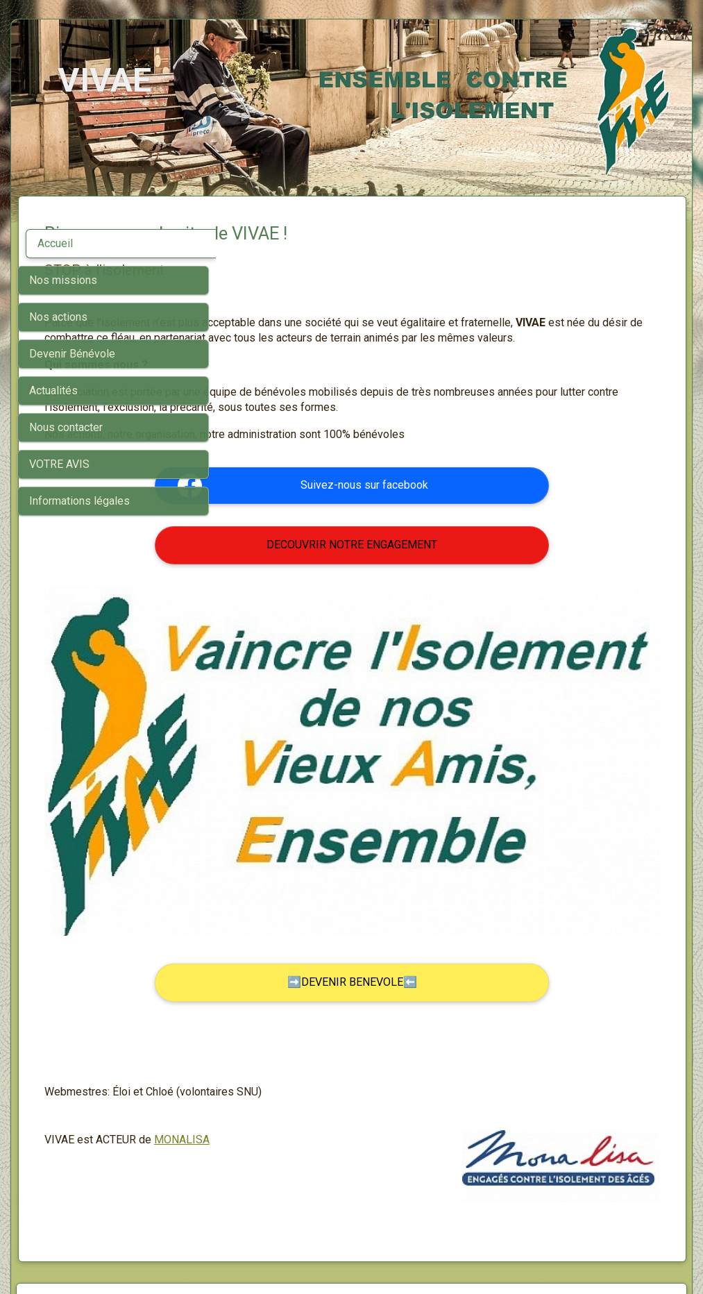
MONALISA (379, 1059)
